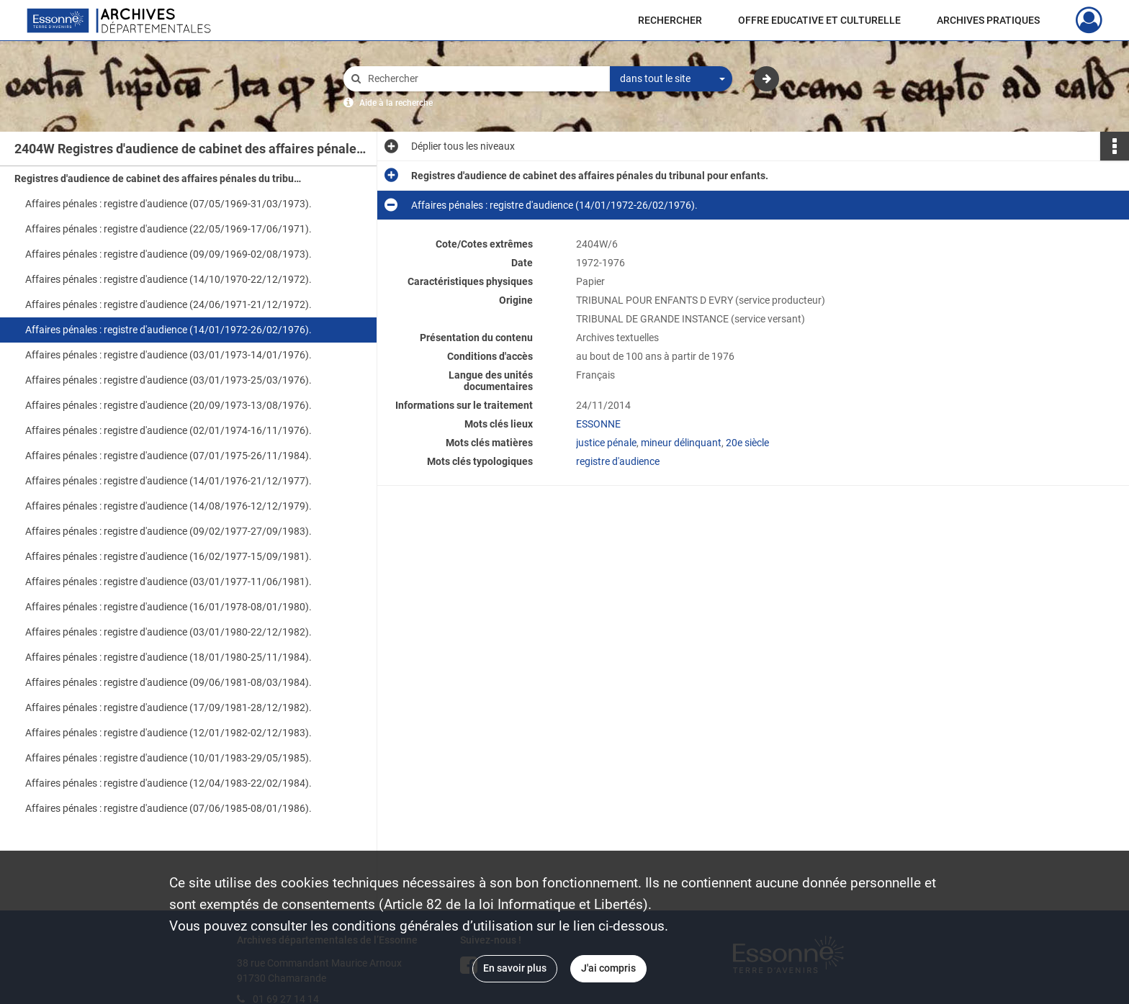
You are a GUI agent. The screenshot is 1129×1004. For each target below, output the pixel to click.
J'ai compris (608, 968)
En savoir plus (514, 968)
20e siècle (747, 442)
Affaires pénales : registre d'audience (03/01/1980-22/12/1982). (168, 632)
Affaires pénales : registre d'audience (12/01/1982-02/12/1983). (168, 732)
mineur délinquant (681, 442)
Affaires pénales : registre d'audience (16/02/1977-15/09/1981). (168, 556)
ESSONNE (598, 424)
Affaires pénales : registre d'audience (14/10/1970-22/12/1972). (168, 279)
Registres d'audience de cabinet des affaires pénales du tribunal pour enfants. (158, 178)
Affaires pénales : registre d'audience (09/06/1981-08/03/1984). (168, 682)
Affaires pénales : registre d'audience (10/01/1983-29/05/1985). (168, 758)
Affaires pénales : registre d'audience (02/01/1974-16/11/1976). (168, 430)
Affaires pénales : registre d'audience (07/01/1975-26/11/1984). (168, 455)
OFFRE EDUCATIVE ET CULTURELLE (819, 20)
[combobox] (671, 79)
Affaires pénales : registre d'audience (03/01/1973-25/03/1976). (168, 380)
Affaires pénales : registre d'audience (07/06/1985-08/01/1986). (168, 808)
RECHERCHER (670, 20)
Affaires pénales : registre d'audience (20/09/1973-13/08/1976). (168, 405)
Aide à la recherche (396, 103)
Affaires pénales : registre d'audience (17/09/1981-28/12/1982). (168, 707)
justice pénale (606, 442)
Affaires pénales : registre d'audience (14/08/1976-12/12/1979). (168, 506)
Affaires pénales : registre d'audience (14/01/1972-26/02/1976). (168, 329)
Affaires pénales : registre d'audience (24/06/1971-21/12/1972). (168, 304)
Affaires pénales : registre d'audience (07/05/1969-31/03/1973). (168, 203)
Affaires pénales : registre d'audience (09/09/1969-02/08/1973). (168, 254)
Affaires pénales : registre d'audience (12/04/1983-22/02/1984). (168, 783)
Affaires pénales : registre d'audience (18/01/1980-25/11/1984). (168, 657)
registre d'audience (618, 461)
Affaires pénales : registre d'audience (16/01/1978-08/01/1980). (168, 606)
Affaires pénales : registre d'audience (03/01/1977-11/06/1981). (168, 581)
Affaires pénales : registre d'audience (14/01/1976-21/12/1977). (168, 481)
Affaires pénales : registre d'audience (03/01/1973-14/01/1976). (168, 355)
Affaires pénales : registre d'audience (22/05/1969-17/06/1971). (168, 229)
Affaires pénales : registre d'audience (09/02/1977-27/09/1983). (168, 531)
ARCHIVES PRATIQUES (988, 20)
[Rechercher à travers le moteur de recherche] (484, 78)
